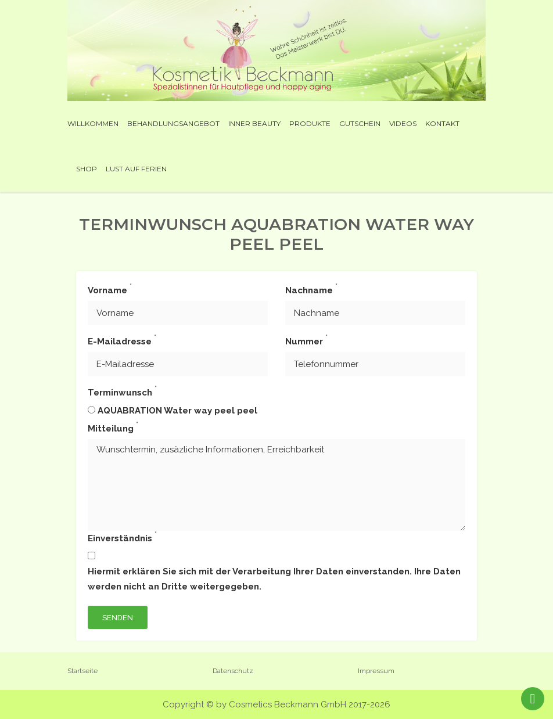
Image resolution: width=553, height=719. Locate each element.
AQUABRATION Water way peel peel (177, 410)
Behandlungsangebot (173, 123)
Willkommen (93, 123)
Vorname (110, 289)
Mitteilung (113, 427)
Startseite (82, 671)
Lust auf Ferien (136, 168)
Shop (86, 168)
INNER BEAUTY (254, 123)
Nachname (311, 289)
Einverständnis (122, 537)
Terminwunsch (122, 391)
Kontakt (442, 123)
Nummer (306, 340)
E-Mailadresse (122, 340)
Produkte (310, 123)
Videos (402, 123)
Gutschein (359, 123)
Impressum (376, 671)
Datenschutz (233, 671)
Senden (117, 617)
